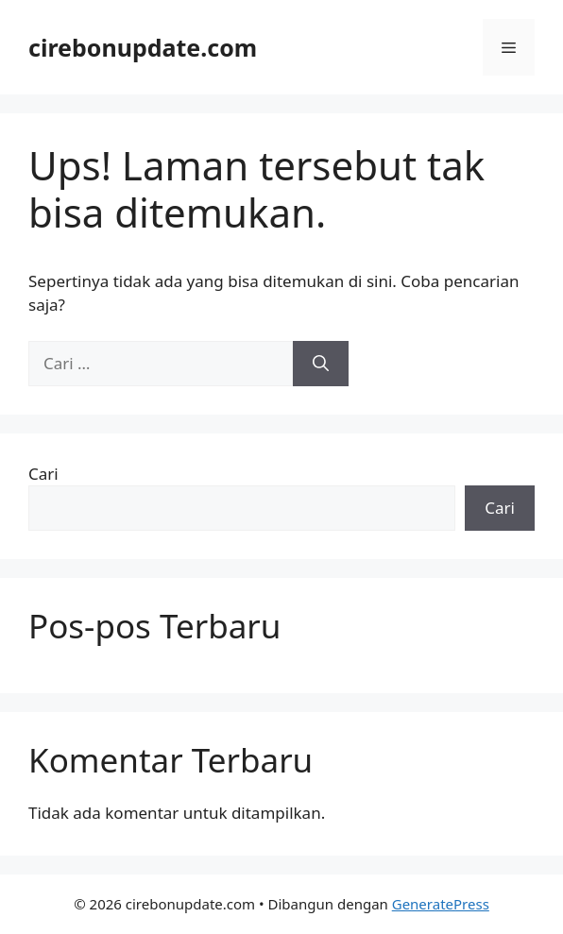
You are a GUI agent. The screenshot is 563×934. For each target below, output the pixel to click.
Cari (43, 473)
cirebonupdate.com (142, 47)
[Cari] (321, 363)
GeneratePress (440, 903)
